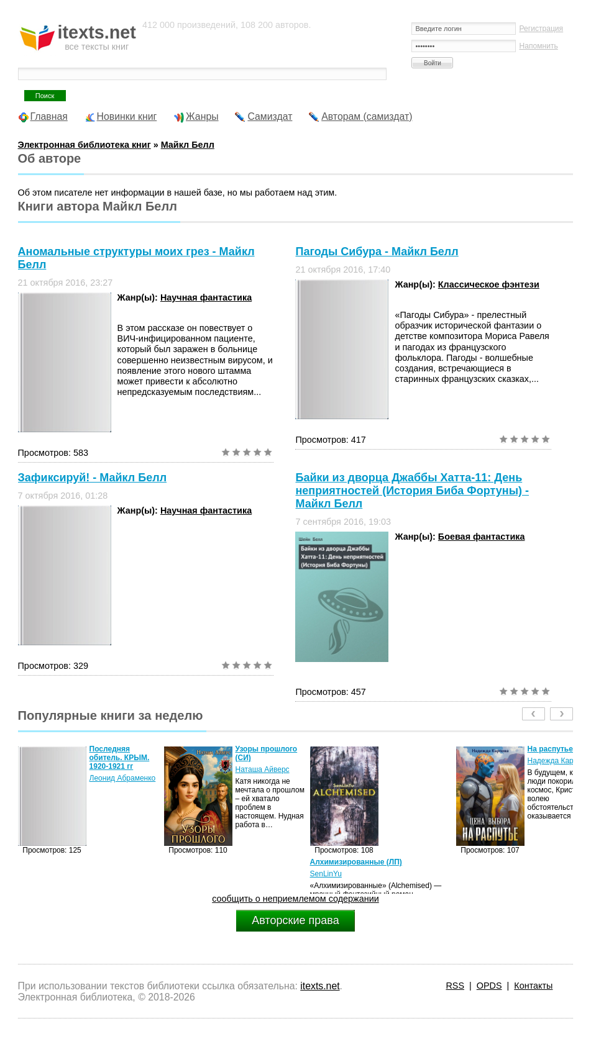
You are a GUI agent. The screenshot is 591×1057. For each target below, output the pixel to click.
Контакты (533, 986)
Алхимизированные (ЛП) (356, 862)
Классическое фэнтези (488, 284)
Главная (49, 116)
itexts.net (319, 986)
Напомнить (538, 46)
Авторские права (295, 920)
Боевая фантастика (481, 537)
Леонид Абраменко (122, 778)
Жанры (202, 116)
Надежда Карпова (559, 760)
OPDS (489, 986)
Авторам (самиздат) (366, 116)
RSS (455, 986)
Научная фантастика (206, 297)
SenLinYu (326, 873)
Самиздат (269, 116)
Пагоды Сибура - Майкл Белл (376, 251)
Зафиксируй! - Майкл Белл (92, 477)
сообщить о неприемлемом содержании (295, 899)
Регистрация (541, 28)
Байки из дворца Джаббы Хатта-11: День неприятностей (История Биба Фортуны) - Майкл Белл (412, 490)
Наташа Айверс (263, 769)
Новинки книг (127, 116)
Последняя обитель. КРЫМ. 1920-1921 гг (119, 758)
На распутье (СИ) (559, 749)
